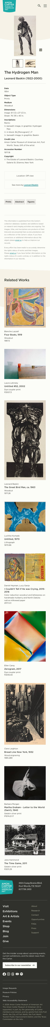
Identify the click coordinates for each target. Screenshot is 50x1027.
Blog (6, 931)
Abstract (19, 202)
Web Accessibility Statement (15, 1000)
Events (7, 921)
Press (33, 928)
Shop (6, 926)
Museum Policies (10, 992)
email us (18, 240)
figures (31, 202)
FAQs (33, 924)
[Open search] (39, 6)
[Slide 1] (17, 63)
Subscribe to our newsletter (18, 965)
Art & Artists (11, 916)
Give (6, 941)
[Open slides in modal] (41, 50)
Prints (8, 202)
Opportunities (37, 919)
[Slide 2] (30, 63)
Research (35, 911)
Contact (35, 915)
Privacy (6, 996)
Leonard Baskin (31, 185)
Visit (6, 906)
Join (5, 936)
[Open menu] (45, 6)
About (34, 906)
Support (35, 933)
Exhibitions (10, 911)
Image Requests (10, 988)
